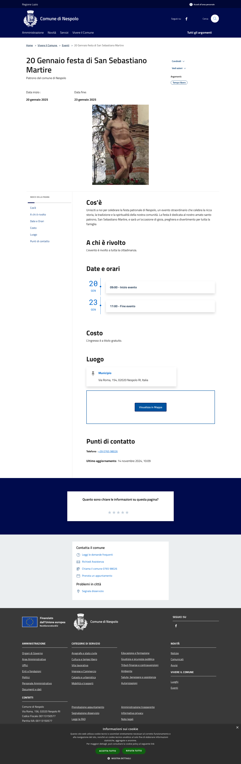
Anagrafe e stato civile (84, 653)
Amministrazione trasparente (138, 707)
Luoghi (174, 682)
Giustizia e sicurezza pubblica (137, 659)
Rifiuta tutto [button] (134, 750)
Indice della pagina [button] (39, 197)
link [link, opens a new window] (152, 743)
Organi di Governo (32, 653)
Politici (26, 677)
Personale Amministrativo (37, 683)
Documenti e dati (32, 689)
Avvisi (174, 665)
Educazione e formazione (135, 653)
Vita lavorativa (80, 665)
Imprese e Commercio (84, 671)
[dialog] (120, 744)
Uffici (25, 665)
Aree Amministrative (34, 659)
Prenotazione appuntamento (88, 707)
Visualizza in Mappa (150, 407)
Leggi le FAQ (79, 719)
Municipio (104, 373)
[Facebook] (185, 18)
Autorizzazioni (129, 683)
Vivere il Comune (48, 45)
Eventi (65, 45)
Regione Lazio (30, 4)
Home (29, 45)
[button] (120, 758)
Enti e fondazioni (31, 671)
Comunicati (177, 659)
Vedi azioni (179, 68)
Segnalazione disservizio (85, 713)
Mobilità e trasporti (82, 683)
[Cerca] (215, 19)
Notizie (175, 653)
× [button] (237, 727)
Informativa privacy (132, 713)
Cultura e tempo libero (84, 659)
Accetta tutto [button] (107, 750)
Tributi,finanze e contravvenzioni (139, 665)
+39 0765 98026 (108, 451)
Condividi (179, 61)
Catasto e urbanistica (84, 677)
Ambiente (126, 671)
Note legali (127, 719)
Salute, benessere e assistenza (138, 677)
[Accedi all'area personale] (202, 4)
